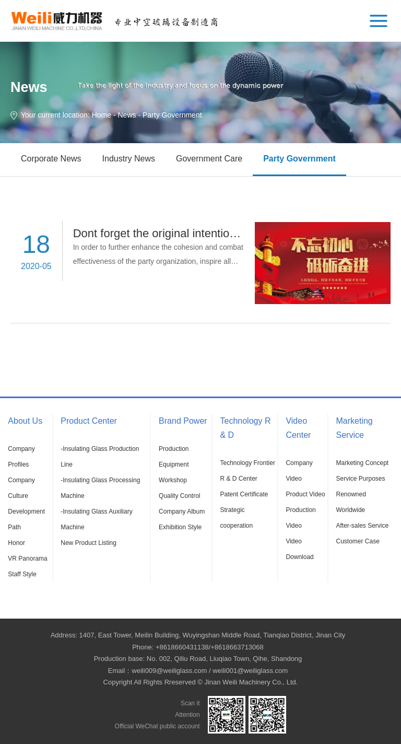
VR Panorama (27, 558)
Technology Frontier (247, 463)
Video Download (299, 549)
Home (101, 115)
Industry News (128, 158)
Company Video (299, 470)
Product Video (305, 494)
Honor (16, 543)
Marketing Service (354, 427)
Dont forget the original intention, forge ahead (188, 233)
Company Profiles (21, 456)
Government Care (209, 158)
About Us (25, 420)
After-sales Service (362, 525)
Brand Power (183, 420)
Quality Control (179, 495)
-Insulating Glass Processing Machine (100, 487)
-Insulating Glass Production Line (100, 456)
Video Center (298, 427)
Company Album (182, 511)
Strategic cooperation (236, 517)
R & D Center (238, 478)
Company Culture (21, 487)
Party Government (299, 158)
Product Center (89, 420)
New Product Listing (88, 543)
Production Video (300, 517)
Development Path (26, 519)
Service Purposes (360, 478)
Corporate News (51, 158)
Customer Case (357, 541)
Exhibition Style (180, 527)
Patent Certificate (244, 494)
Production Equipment (173, 456)
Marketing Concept (362, 463)
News (127, 115)
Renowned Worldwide (350, 502)
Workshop (173, 480)
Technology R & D (245, 427)
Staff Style (22, 574)
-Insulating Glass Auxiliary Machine (96, 519)
